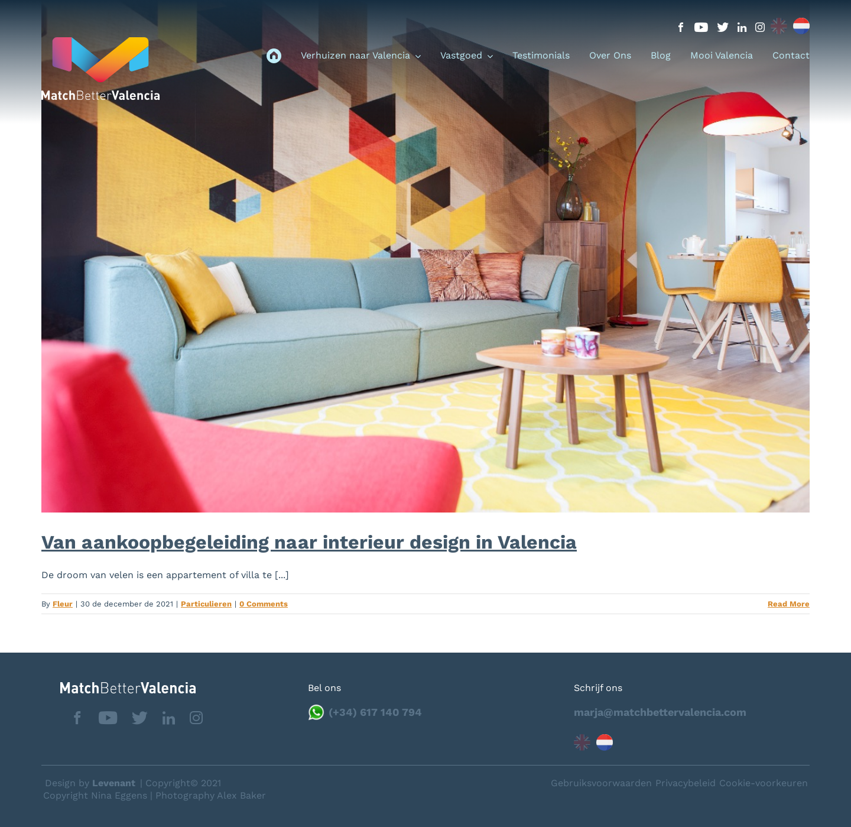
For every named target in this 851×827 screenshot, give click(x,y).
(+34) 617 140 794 (375, 712)
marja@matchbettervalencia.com (660, 712)
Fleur (63, 603)
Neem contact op (781, 782)
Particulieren (206, 603)
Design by (90, 783)
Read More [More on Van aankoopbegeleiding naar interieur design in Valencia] (789, 603)
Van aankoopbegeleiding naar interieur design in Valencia (309, 542)
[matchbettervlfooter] (118, 686)
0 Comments (263, 603)
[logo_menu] (100, 41)
